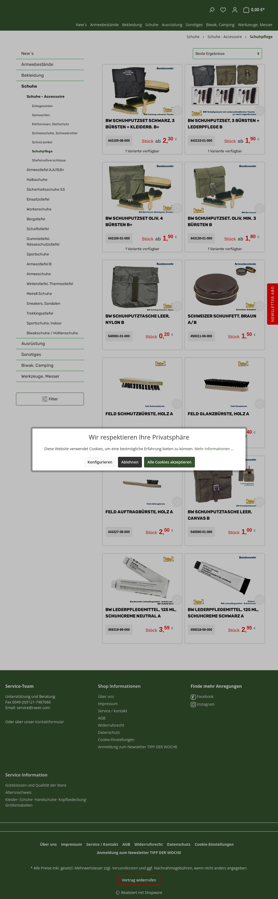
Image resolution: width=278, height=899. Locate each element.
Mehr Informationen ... (214, 448)
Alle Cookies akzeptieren (169, 462)
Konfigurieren (100, 462)
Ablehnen (130, 462)
